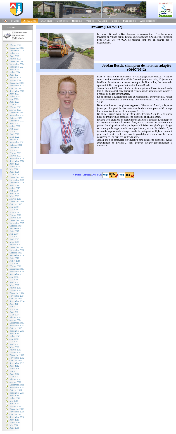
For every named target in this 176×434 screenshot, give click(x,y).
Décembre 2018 (16, 201)
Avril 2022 (14, 134)
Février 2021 (15, 153)
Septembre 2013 (17, 331)
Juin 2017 (13, 234)
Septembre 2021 (17, 147)
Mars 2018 (14, 212)
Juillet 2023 (14, 96)
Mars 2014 (14, 314)
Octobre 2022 (15, 118)
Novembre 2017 (16, 223)
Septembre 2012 (17, 363)
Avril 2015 (14, 282)
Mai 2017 (13, 236)
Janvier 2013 (15, 352)
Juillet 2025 (14, 53)
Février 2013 (15, 349)
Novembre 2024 (16, 64)
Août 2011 (14, 395)
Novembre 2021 (16, 142)
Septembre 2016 (17, 255)
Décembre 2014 (16, 293)
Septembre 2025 (17, 50)
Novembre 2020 (16, 158)
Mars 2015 (14, 285)
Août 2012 (14, 366)
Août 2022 (14, 123)
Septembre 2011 (16, 393)
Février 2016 (15, 266)
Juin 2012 (13, 371)
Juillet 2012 (14, 368)
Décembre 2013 (16, 323)
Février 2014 (15, 317)
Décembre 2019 (16, 177)
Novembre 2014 (16, 296)
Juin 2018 (13, 207)
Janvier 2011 (15, 406)
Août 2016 (14, 258)
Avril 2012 (14, 374)
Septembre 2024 (17, 67)
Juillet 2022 (14, 126)
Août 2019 (14, 185)
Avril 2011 (14, 403)
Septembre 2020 (17, 161)
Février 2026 (15, 45)
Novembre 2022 (16, 115)
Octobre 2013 (15, 328)
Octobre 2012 (15, 360)
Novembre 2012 (16, 358)
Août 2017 (14, 231)
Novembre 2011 (16, 387)
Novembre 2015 (16, 271)
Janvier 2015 (15, 290)
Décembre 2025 (16, 48)
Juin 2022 (13, 129)
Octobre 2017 (15, 226)
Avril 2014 (14, 312)
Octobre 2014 (15, 298)
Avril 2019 (14, 193)
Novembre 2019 (16, 180)
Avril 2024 (14, 75)
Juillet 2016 (14, 261)
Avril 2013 (14, 344)
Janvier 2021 (15, 155)
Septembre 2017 (17, 228)
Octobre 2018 (15, 204)
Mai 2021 (13, 150)
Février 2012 (15, 379)
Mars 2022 (14, 137)
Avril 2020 (14, 172)
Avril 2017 (14, 239)
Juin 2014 (13, 306)
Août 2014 (14, 304)
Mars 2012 (14, 376)
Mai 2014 (13, 309)
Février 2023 (15, 107)
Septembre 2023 (17, 91)
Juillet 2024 (14, 72)
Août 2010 (14, 420)
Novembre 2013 (16, 325)
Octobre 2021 (15, 145)
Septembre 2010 (17, 417)
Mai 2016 (13, 263)
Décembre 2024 (16, 61)
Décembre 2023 (16, 83)
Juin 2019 (13, 191)
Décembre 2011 (16, 385)
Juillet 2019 (14, 188)
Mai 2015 (13, 279)
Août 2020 (14, 164)
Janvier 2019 (15, 199)
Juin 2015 (13, 277)
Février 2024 (15, 77)
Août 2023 (14, 94)
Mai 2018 (13, 209)
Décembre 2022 (16, 112)
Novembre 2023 (16, 85)
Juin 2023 (13, 99)
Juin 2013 (13, 339)
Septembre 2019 (17, 182)
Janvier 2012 (15, 382)
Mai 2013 (13, 341)
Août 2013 (14, 333)
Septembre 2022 (17, 120)
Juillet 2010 (14, 422)
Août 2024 (14, 69)
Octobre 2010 (15, 414)
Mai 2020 (13, 169)
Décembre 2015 (16, 269)
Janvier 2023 (15, 110)
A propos (77, 175)
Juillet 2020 (14, 166)
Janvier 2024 (15, 80)
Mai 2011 (13, 401)
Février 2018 (15, 215)
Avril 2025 (14, 56)
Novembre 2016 (16, 250)
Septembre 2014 (17, 301)
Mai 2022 (13, 131)
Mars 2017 (14, 242)
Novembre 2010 (16, 411)
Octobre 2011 (15, 390)
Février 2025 (15, 58)
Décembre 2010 (16, 409)
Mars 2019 (14, 196)
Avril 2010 (14, 428)
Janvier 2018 (15, 217)
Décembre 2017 (16, 220)
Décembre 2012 (16, 355)
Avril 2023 (14, 102)
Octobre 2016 (15, 252)
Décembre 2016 (16, 247)
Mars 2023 (14, 104)
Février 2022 (15, 139)
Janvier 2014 (15, 320)
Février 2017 (15, 244)
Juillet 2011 (14, 398)
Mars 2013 (14, 347)
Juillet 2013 (14, 336)
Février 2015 (15, 288)
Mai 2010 (13, 425)
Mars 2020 (14, 174)
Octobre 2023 (15, 88)
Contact (86, 175)
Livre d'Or (96, 175)
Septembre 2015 (17, 274)
